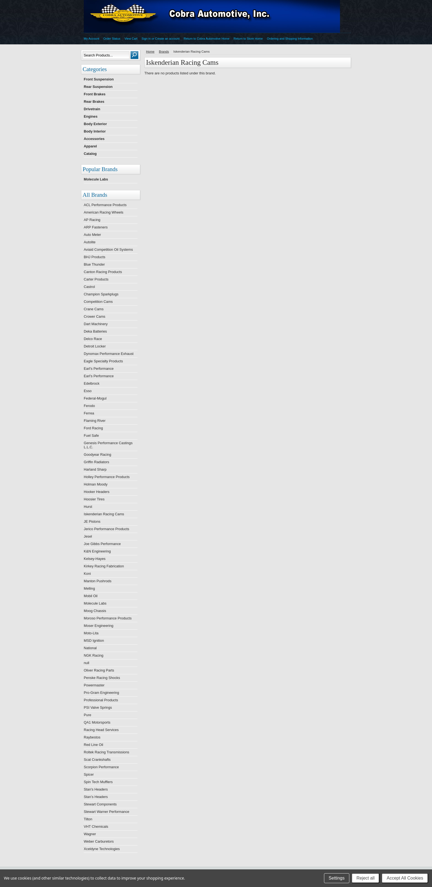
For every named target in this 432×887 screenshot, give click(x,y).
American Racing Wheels (103, 212)
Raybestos (92, 737)
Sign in (146, 38)
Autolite (90, 242)
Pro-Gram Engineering (101, 693)
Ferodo (89, 406)
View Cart (131, 38)
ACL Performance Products (105, 205)
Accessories (94, 139)
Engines (91, 116)
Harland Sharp (95, 469)
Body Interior (95, 131)
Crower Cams (94, 316)
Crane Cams (94, 309)
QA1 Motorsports (97, 722)
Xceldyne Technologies (102, 849)
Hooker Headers (96, 492)
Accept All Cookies (405, 878)
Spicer (89, 774)
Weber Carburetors (99, 841)
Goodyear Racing (97, 454)
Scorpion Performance (101, 767)
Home (150, 51)
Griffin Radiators (96, 462)
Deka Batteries (95, 331)
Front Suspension (99, 79)
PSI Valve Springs (98, 707)
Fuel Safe (91, 435)
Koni (87, 573)
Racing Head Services (101, 730)
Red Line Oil (93, 745)
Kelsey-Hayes (95, 559)
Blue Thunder (94, 264)
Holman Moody (95, 484)
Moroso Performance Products (108, 618)
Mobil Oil (91, 596)
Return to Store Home (248, 38)
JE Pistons (92, 521)
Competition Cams (98, 302)
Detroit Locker (95, 346)
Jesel (88, 536)
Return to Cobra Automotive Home (206, 38)
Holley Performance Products (106, 477)
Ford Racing (93, 428)
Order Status (111, 38)
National (90, 648)
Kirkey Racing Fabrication (104, 566)
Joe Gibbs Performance (102, 544)
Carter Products (96, 279)
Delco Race (93, 339)
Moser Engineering (98, 626)
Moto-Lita (91, 633)
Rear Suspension (98, 87)
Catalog (90, 154)
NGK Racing (93, 655)
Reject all (366, 878)
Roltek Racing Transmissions (106, 752)
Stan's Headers (96, 789)
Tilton (88, 819)
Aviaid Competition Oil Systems (108, 249)
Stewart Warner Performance (106, 812)
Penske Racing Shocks (102, 678)
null (86, 663)
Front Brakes (95, 94)
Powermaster (94, 685)
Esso (87, 391)
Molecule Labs (96, 179)
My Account (91, 38)
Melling (89, 588)
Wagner (90, 834)
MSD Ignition (94, 640)
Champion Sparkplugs (101, 294)
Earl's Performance (99, 368)
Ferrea (89, 413)
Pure (87, 715)
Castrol (89, 287)
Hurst (88, 507)
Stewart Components (100, 804)
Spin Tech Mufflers (98, 782)
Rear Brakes (94, 101)
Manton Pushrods (97, 581)
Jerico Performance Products (106, 529)
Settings (337, 878)
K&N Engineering (97, 551)
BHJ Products (94, 257)
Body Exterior (95, 124)
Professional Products (101, 700)
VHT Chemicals (96, 826)
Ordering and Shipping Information (290, 38)
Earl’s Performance (99, 376)
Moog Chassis (95, 611)
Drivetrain (92, 109)
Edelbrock (91, 383)
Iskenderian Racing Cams (104, 514)
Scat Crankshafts (97, 759)
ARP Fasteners (96, 227)
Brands (164, 51)
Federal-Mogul (95, 398)
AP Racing (92, 220)
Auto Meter (92, 235)
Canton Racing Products (103, 272)
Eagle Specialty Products (103, 361)
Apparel (90, 146)
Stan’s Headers (96, 797)
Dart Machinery (96, 324)
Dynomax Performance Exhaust (109, 354)
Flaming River (95, 421)
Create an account (167, 38)
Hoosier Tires (94, 499)
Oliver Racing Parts (99, 670)
